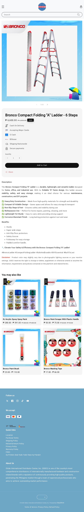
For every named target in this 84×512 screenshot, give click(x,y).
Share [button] (9, 172)
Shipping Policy (12, 441)
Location (9, 435)
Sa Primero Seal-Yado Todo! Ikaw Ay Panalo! (23, 455)
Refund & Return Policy (15, 444)
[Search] (78, 14)
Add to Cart (42, 165)
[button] (2, 6)
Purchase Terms (12, 438)
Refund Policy (54, 507)
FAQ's (8, 452)
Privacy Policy (11, 446)
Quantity (8, 154)
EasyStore (60, 503)
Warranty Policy (12, 449)
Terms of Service (31, 507)
